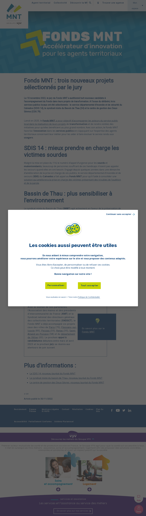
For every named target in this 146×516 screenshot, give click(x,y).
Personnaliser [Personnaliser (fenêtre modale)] (55, 285)
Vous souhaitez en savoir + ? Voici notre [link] (73, 297)
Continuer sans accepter (120, 214)
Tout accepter (89, 285)
